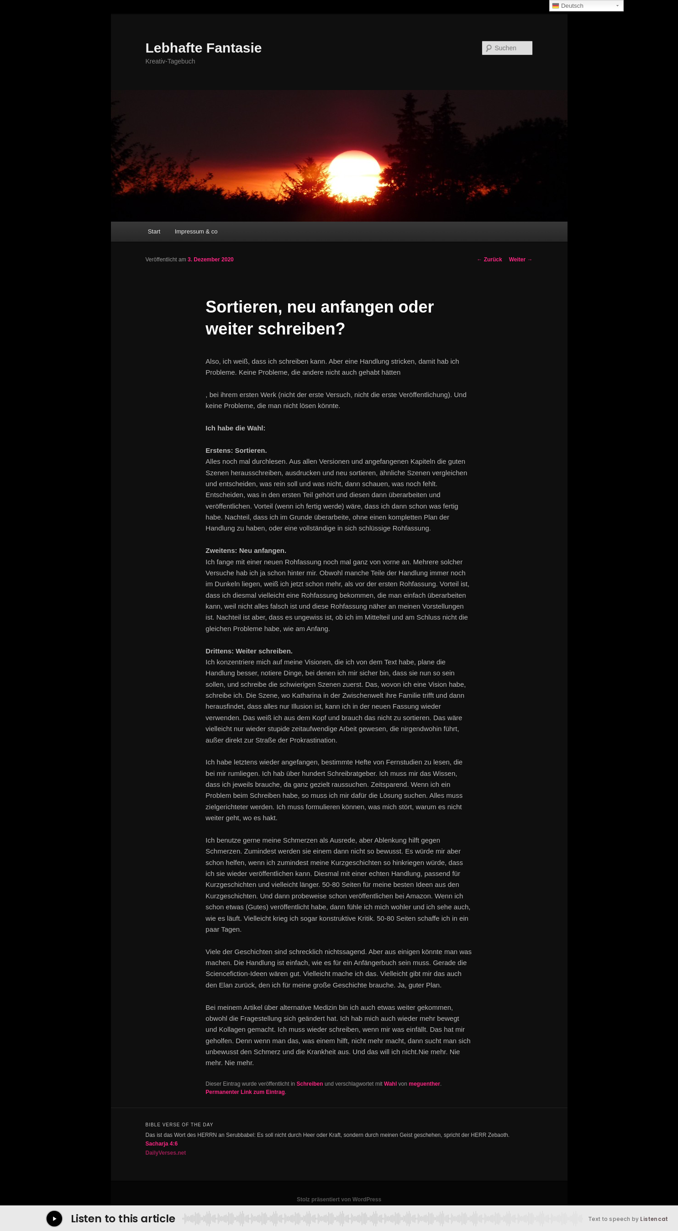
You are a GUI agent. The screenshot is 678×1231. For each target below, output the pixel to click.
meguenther (424, 1084)
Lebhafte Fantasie (204, 47)
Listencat (654, 1219)
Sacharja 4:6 (162, 1144)
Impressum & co (196, 231)
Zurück (489, 259)
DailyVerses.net (166, 1153)
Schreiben (310, 1084)
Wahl (390, 1084)
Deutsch (567, 6)
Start (154, 231)
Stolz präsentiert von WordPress (339, 1199)
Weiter (521, 259)
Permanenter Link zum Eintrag (244, 1092)
